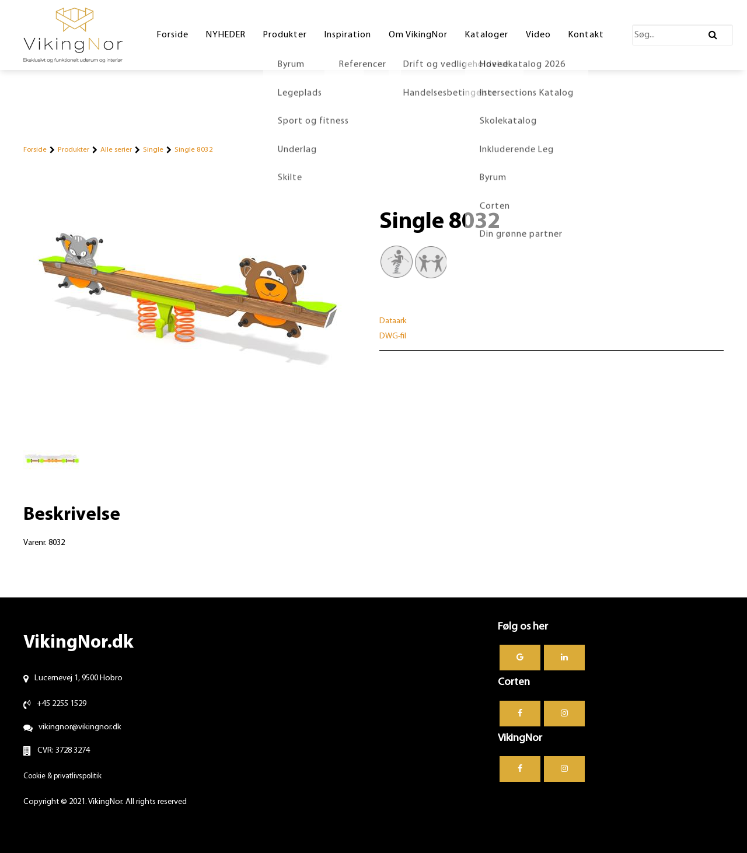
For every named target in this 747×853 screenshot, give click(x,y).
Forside (35, 149)
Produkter (73, 149)
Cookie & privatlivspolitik (62, 776)
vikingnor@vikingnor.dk (80, 727)
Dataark (393, 321)
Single (153, 149)
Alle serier (116, 149)
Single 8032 (193, 149)
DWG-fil (392, 336)
